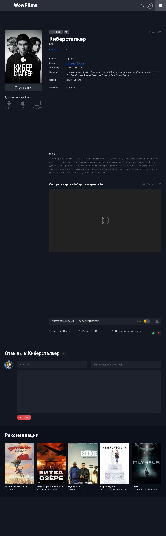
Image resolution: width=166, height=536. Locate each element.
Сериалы (53, 49)
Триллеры (71, 63)
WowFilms (26, 5)
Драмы (80, 63)
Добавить (24, 417)
